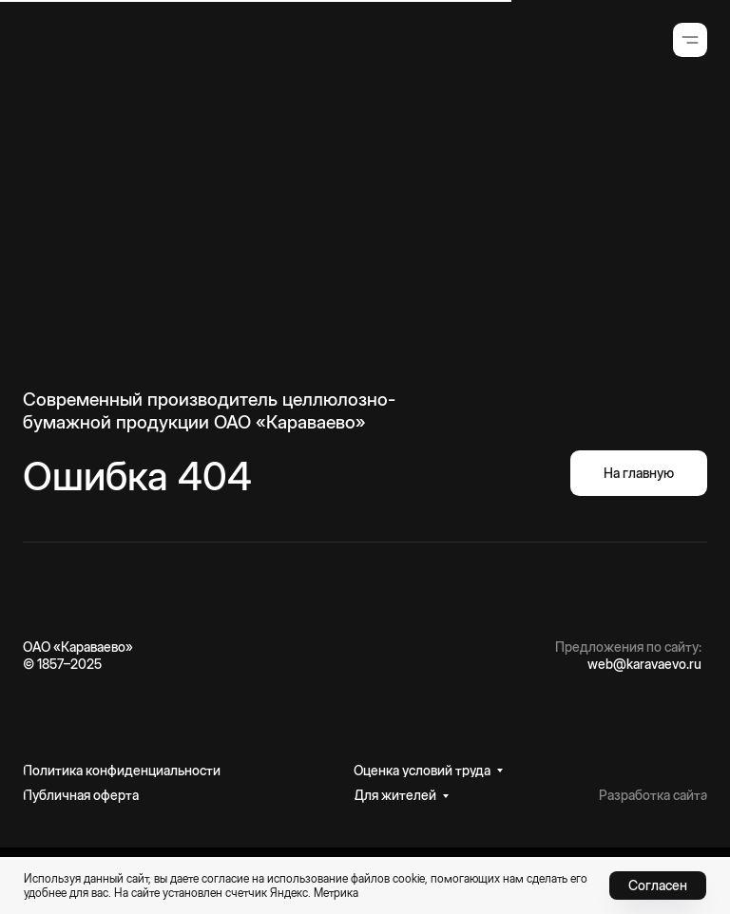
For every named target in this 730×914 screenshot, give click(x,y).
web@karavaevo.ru (644, 664)
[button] (690, 40)
